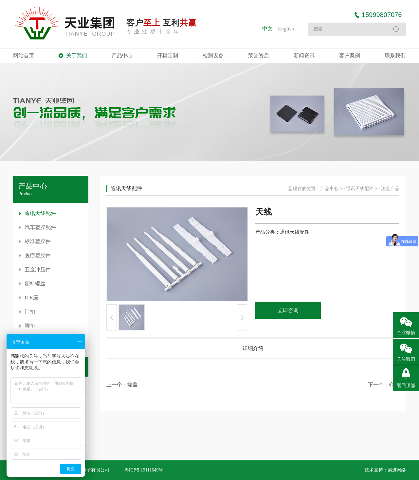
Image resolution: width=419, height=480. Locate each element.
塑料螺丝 (35, 283)
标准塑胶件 (38, 241)
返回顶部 (406, 385)
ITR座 (31, 297)
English (286, 28)
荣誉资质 (258, 55)
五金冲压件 (38, 269)
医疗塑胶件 (38, 255)
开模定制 (167, 55)
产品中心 (122, 55)
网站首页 (23, 55)
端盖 (132, 384)
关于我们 (76, 55)
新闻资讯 (304, 55)
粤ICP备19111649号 (143, 470)
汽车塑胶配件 (40, 227)
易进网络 (397, 470)
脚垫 (30, 326)
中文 (267, 28)
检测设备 (213, 55)
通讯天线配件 (40, 213)
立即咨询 (288, 310)
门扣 (30, 311)
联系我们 (395, 55)
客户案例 (349, 55)
